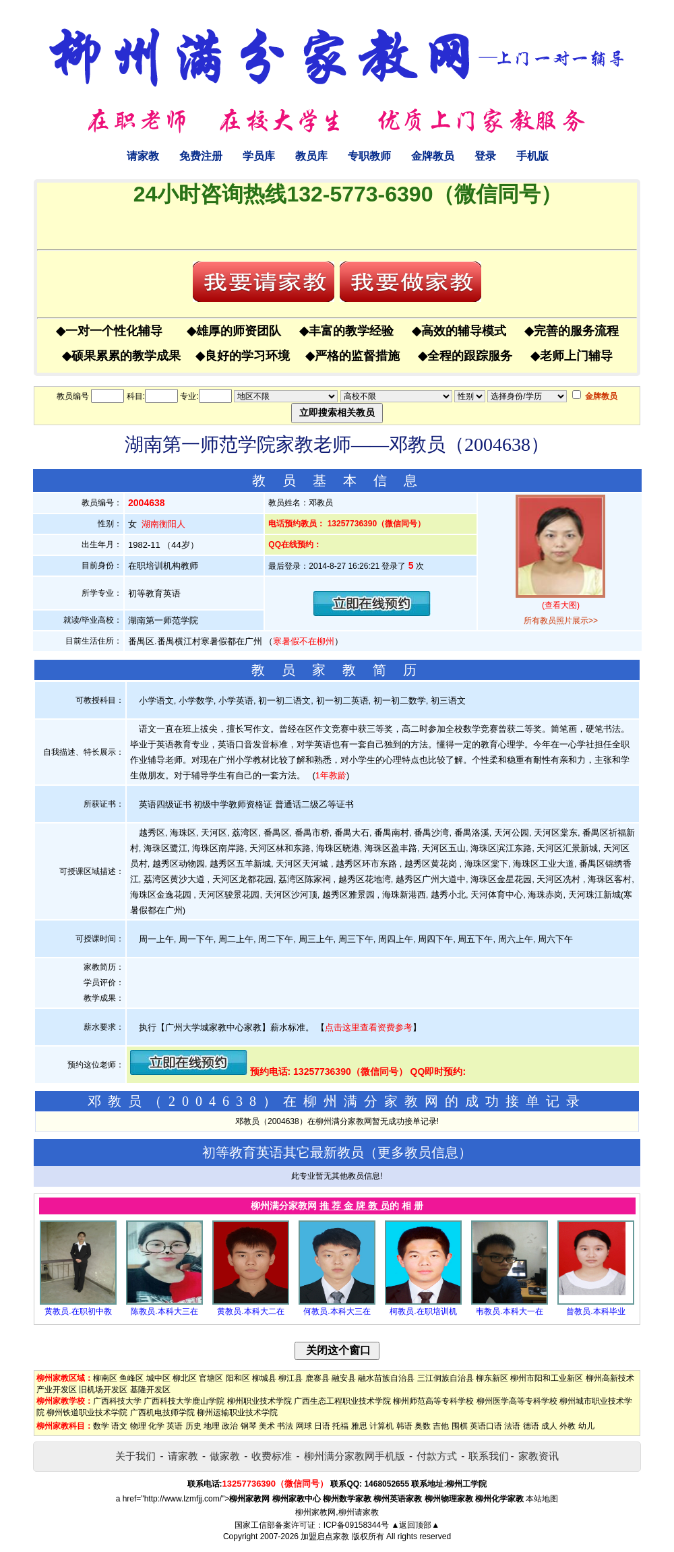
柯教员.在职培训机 (423, 1311)
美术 (267, 1426)
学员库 (259, 156)
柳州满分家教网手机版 (354, 1456)
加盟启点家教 (325, 1536)
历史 (193, 1426)
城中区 (158, 1378)
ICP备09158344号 (356, 1525)
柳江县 (290, 1378)
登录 (485, 156)
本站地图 (542, 1498)
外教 (567, 1426)
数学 (101, 1426)
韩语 (404, 1426)
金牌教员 (432, 156)
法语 (512, 1426)
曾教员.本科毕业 (595, 1311)
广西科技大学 (117, 1401)
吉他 (441, 1426)
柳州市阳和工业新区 (546, 1378)
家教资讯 (538, 1456)
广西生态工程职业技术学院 (342, 1401)
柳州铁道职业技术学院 (87, 1412)
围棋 (460, 1426)
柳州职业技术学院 (259, 1401)
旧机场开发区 (103, 1389)
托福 (340, 1426)
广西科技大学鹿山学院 (184, 1401)
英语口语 (486, 1426)
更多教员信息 (417, 1152)
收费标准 (271, 1456)
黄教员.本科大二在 (250, 1311)
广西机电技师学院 (162, 1412)
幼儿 (586, 1426)
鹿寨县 (317, 1378)
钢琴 (249, 1426)
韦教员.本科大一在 (509, 1311)
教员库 (311, 156)
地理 (212, 1426)
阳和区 (238, 1378)
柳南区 (105, 1378)
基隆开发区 (150, 1389)
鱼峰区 (131, 1378)
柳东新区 (492, 1378)
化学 (156, 1426)
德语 (531, 1426)
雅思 (359, 1426)
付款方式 (437, 1456)
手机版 (532, 156)
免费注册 (200, 156)
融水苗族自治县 (386, 1378)
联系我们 (488, 1456)
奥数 (423, 1426)
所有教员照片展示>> (561, 620)
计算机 (381, 1426)
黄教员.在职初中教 (77, 1311)
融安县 (344, 1378)
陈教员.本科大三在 (164, 1311)
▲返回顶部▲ (415, 1525)
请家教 (143, 156)
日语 (322, 1426)
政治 (230, 1426)
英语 (174, 1426)
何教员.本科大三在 (336, 1311)
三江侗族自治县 (445, 1378)
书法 (285, 1426)
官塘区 (211, 1378)
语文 (119, 1426)
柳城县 (264, 1378)
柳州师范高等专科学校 (433, 1401)
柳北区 (185, 1378)
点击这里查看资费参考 (368, 1027)
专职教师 (369, 156)
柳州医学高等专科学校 (517, 1401)
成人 (549, 1426)
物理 (138, 1426)
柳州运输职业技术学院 (237, 1412)
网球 (304, 1426)
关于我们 (135, 1456)
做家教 (225, 1456)
